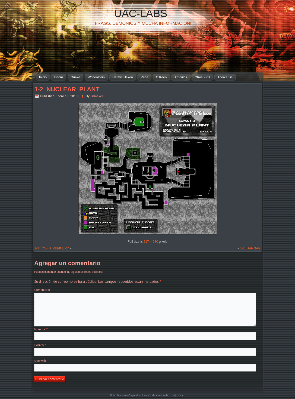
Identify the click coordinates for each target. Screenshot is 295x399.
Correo (40, 345)
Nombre (41, 329)
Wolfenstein (96, 77)
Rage (144, 77)
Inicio (43, 77)
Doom (58, 77)
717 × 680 (151, 241)
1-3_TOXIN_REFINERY (52, 248)
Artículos (180, 77)
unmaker (96, 96)
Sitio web (40, 361)
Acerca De (224, 77)
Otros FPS (202, 77)
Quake (75, 77)
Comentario (42, 290)
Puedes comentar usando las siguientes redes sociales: (68, 271)
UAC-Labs (140, 13)
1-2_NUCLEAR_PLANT (67, 89)
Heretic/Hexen (122, 77)
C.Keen (161, 77)
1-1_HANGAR (250, 248)
